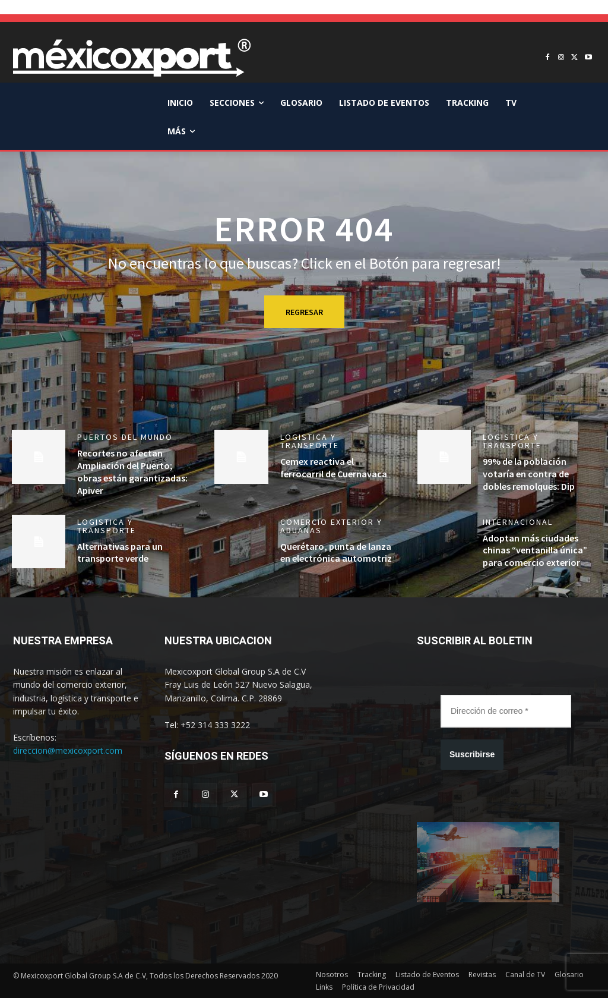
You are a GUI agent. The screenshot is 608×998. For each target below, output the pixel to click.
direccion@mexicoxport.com (67, 750)
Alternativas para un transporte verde (120, 552)
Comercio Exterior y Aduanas (331, 526)
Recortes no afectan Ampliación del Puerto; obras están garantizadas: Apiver (132, 471)
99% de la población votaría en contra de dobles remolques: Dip (529, 473)
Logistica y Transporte (309, 441)
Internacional (518, 522)
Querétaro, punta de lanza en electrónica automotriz (336, 552)
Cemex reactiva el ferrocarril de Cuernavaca (333, 467)
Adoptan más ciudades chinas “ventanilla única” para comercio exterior (535, 550)
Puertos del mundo (125, 437)
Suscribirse (472, 754)
